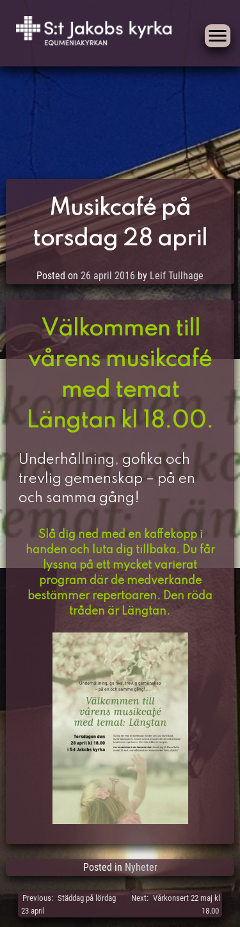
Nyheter (141, 867)
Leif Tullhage (177, 276)
